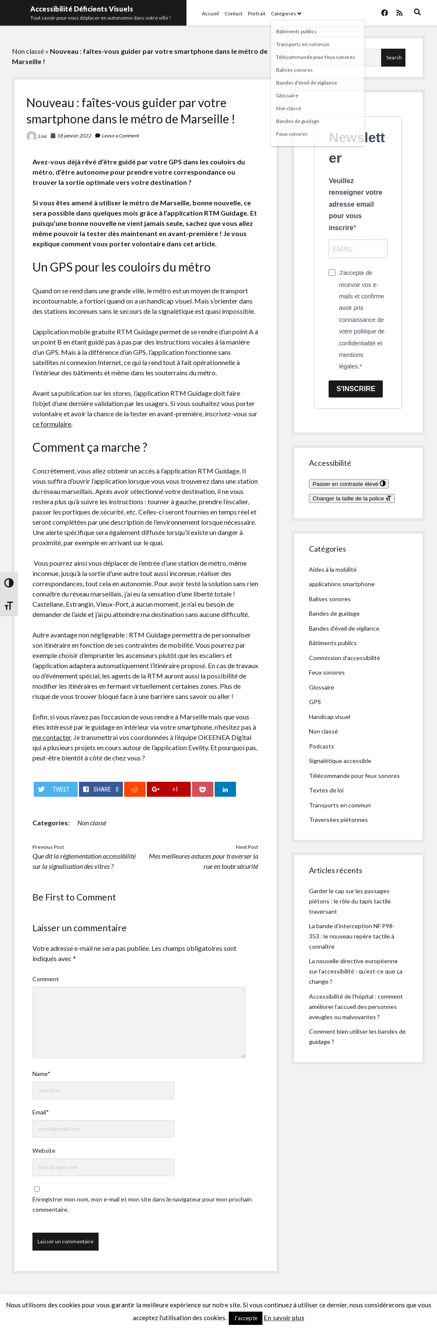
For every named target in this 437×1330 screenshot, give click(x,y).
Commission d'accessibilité (344, 657)
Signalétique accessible (340, 760)
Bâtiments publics (333, 642)
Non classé (28, 51)
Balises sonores (330, 598)
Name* (41, 1073)
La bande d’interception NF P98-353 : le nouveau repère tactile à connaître (352, 936)
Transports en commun (340, 805)
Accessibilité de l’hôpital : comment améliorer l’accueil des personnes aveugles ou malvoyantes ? (356, 1006)
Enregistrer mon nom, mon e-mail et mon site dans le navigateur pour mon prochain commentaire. (142, 1204)
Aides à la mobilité (333, 569)
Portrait (256, 13)
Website (43, 1150)
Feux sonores (327, 672)
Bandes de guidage (334, 613)
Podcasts (321, 746)
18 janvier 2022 (74, 135)
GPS (315, 701)
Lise (42, 136)
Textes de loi (326, 790)
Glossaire (321, 687)
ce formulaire (51, 424)
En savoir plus (284, 1317)
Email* (40, 1112)
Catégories (283, 13)
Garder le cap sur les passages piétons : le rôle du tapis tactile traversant (350, 901)
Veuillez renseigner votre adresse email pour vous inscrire (355, 204)
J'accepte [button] (245, 1318)
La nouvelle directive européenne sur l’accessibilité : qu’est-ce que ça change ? (355, 971)
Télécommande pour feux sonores (354, 775)
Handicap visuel (329, 716)
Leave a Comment (120, 135)
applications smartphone (342, 584)
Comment (45, 978)
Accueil (210, 13)
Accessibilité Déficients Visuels (81, 9)
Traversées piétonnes (338, 819)
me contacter (51, 737)
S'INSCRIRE (355, 388)
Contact (233, 13)
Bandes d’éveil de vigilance (344, 628)
